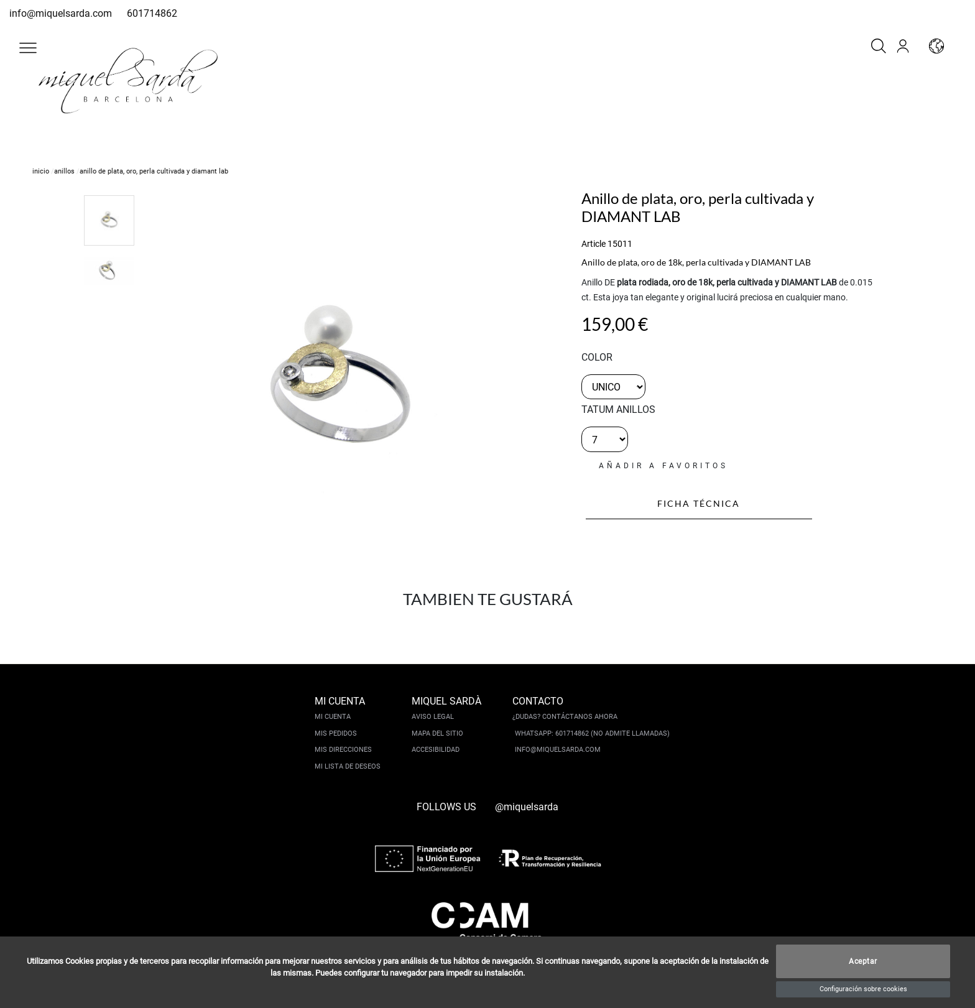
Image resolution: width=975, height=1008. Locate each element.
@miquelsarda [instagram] (526, 807)
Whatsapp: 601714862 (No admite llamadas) (592, 733)
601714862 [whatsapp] (152, 13)
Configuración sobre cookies (863, 989)
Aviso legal (433, 717)
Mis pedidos (336, 733)
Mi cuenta (333, 717)
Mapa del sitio (437, 733)
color (596, 357)
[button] (28, 48)
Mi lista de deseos (348, 766)
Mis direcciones (343, 750)
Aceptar (863, 961)
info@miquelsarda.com (60, 13)
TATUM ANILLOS (618, 409)
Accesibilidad (436, 750)
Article (593, 244)
